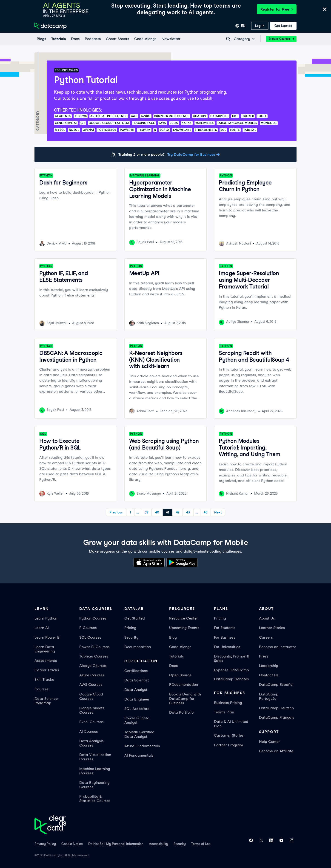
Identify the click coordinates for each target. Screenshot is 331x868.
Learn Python (45, 618)
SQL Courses (90, 637)
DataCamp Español (276, 684)
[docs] (75, 39)
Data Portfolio (181, 712)
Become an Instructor (277, 647)
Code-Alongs (180, 647)
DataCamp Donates (231, 679)
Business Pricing (228, 703)
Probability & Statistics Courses (95, 798)
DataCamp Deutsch (276, 708)
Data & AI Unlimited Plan (231, 723)
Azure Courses (91, 675)
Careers (266, 637)
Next (218, 512)
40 (157, 512)
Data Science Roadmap (46, 700)
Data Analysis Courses (91, 743)
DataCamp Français (276, 717)
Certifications (136, 671)
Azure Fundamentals (142, 746)
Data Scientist (136, 680)
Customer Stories (229, 735)
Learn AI (41, 628)
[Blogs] (41, 39)
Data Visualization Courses (95, 757)
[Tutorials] (58, 39)
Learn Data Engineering (44, 649)
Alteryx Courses (93, 665)
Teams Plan (224, 712)
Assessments (45, 660)
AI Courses (88, 731)
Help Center (269, 741)
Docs (173, 665)
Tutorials (176, 656)
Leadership (268, 665)
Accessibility (158, 844)
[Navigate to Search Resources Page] (228, 39)
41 (167, 512)
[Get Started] (283, 26)
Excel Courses (91, 722)
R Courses (88, 628)
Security (131, 637)
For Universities (227, 647)
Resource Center (183, 618)
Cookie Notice (72, 844)
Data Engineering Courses (94, 784)
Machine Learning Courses (94, 771)
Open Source (180, 675)
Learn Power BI (47, 637)
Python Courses (92, 618)
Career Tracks (46, 670)
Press (263, 656)
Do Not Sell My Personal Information (115, 844)
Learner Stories (272, 628)
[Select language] (240, 26)
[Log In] (259, 26)
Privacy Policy (45, 844)
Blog (173, 637)
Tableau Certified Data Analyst (139, 734)
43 (188, 512)
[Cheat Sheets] (117, 39)
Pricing (130, 628)
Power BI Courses (94, 647)
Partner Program (228, 745)
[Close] (324, 9)
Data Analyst (135, 689)
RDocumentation (183, 684)
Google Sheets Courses (91, 710)
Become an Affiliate (276, 751)
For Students (225, 628)
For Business (224, 637)
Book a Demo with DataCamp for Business (185, 698)
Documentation (137, 647)
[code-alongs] (145, 39)
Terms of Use (201, 844)
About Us (267, 618)
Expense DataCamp (231, 670)
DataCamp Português (268, 696)
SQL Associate (136, 709)
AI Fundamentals (139, 755)
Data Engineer (136, 699)
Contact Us (269, 675)
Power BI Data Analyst (136, 720)
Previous (116, 512)
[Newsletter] (170, 39)
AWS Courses (90, 684)
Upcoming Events (184, 628)
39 (146, 512)
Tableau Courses (93, 656)
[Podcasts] (93, 39)
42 (177, 512)
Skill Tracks (44, 679)
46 (205, 512)
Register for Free (276, 9)
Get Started (134, 618)
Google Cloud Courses (91, 696)
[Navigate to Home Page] (50, 25)
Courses (41, 689)
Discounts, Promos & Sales (231, 658)
